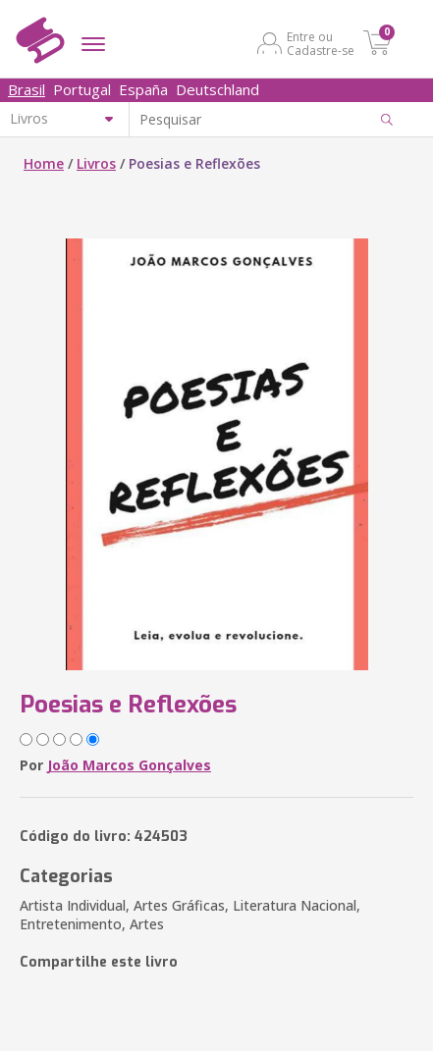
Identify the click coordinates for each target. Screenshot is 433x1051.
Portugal (82, 89)
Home (44, 163)
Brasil (26, 89)
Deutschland (217, 89)
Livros (96, 163)
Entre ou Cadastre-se (320, 43)
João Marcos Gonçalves (129, 765)
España (143, 89)
